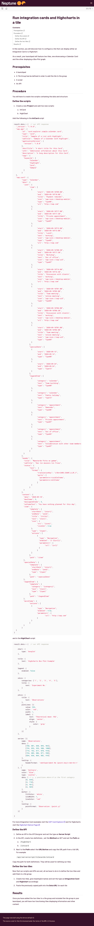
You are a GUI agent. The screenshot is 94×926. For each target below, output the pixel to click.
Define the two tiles (21, 41)
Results (16, 44)
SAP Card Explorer (55, 822)
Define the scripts (21, 36)
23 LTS (88, 9)
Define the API (19, 39)
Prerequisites (18, 31)
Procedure (17, 33)
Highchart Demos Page (29, 825)
